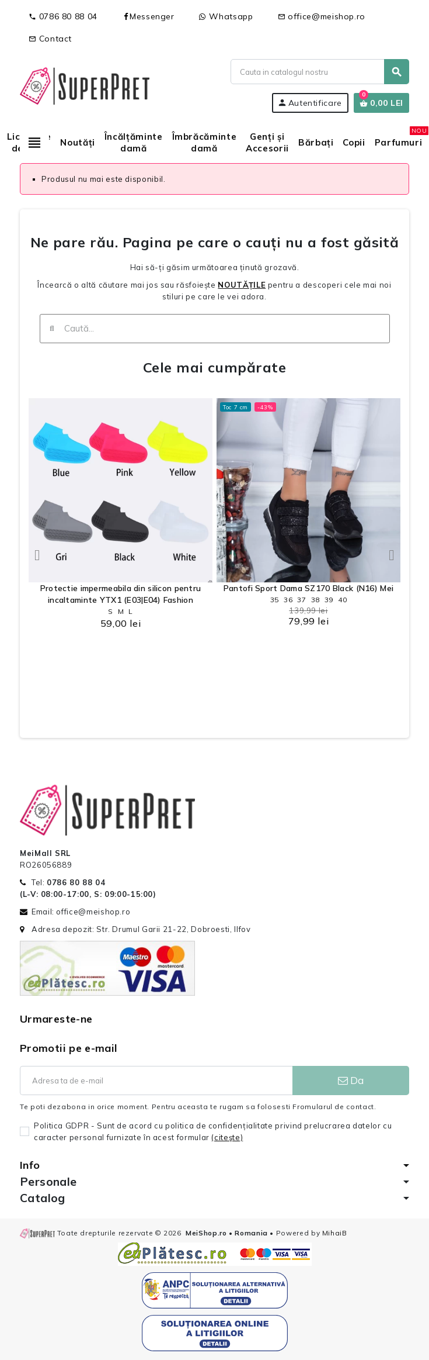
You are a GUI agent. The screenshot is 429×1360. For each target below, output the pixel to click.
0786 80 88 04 (63, 16)
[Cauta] (320, 71)
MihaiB (334, 1232)
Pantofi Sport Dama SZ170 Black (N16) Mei (308, 588)
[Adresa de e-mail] (156, 1080)
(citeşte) (227, 1137)
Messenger (148, 16)
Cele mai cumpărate (215, 367)
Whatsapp (226, 16)
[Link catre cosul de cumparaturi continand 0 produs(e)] (381, 103)
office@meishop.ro (322, 16)
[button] (37, 555)
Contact (50, 38)
